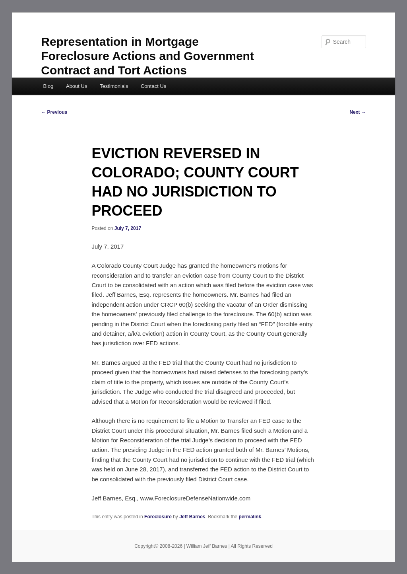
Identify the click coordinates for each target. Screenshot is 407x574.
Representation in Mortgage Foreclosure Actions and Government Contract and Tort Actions (147, 56)
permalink (250, 517)
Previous (54, 112)
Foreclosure (158, 517)
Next (357, 112)
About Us (76, 86)
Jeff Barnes (192, 517)
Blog (48, 86)
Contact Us (153, 86)
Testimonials (114, 86)
